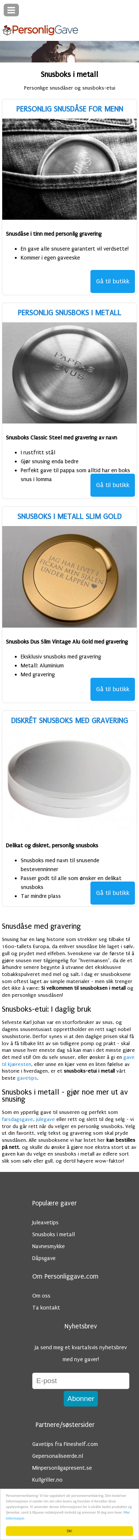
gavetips (27, 1078)
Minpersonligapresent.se (62, 1468)
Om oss (41, 1295)
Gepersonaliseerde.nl (57, 1456)
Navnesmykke (48, 1246)
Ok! (69, 1530)
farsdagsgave (17, 1119)
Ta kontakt (46, 1307)
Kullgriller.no (47, 1479)
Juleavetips (45, 1222)
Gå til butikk (112, 281)
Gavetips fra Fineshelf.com (65, 1444)
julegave (45, 1119)
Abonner (81, 1398)
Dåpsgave (44, 1258)
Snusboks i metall (53, 1234)
